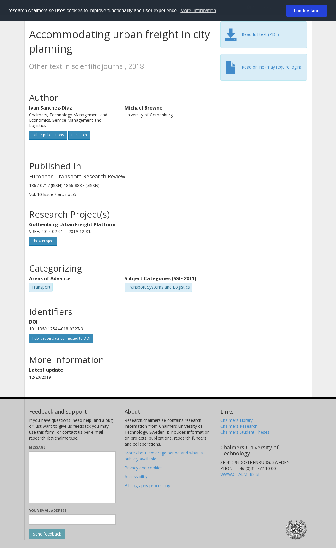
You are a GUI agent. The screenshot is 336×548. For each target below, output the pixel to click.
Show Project (43, 240)
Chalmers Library (236, 420)
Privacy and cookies (144, 468)
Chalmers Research (238, 426)
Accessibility (136, 476)
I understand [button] (306, 10)
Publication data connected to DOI (61, 338)
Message (37, 447)
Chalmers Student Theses (245, 432)
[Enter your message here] (72, 477)
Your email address (47, 510)
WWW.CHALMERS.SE (240, 474)
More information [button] (198, 10)
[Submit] (47, 534)
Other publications (48, 134)
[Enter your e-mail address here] (72, 519)
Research (79, 134)
